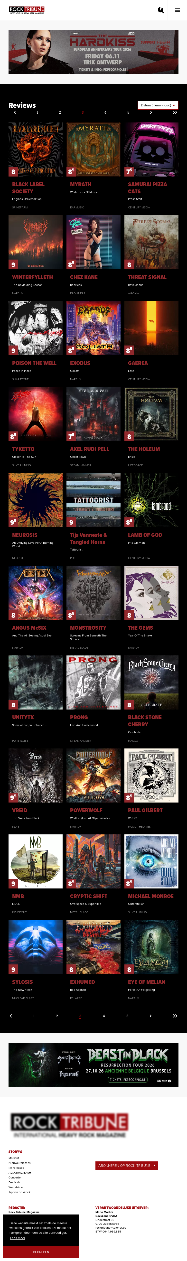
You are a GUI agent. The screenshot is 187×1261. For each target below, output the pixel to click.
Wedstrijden (17, 1187)
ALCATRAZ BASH (20, 1172)
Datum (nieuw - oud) (156, 105)
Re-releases (16, 1167)
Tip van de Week (19, 1192)
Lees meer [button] (17, 1238)
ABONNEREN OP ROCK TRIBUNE (126, 1165)
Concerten (15, 1177)
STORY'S (15, 1152)
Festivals (14, 1182)
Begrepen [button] (41, 1251)
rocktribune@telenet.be (110, 1227)
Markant (14, 1158)
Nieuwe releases (20, 1163)
